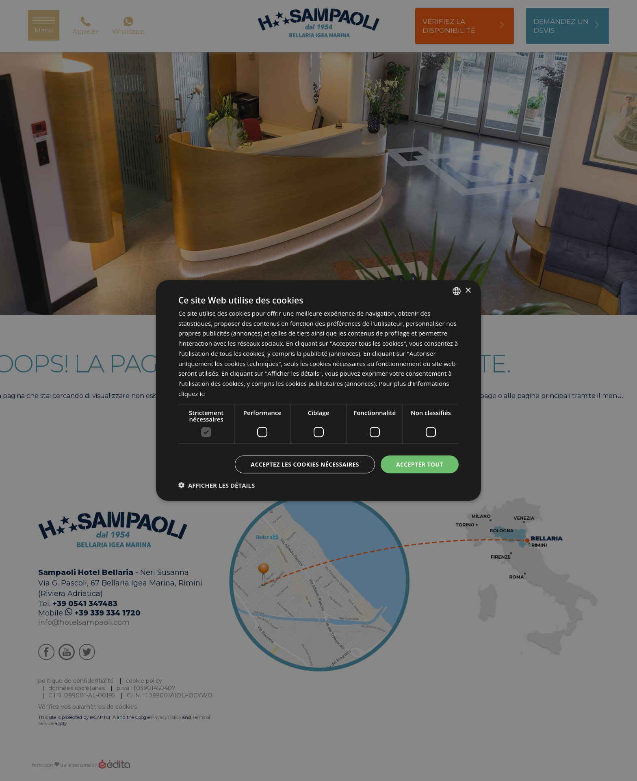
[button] (216, 485)
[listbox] (457, 291)
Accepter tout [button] (419, 464)
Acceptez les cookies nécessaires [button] (305, 464)
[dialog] (318, 390)
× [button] (468, 291)
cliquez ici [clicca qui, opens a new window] (192, 393)
